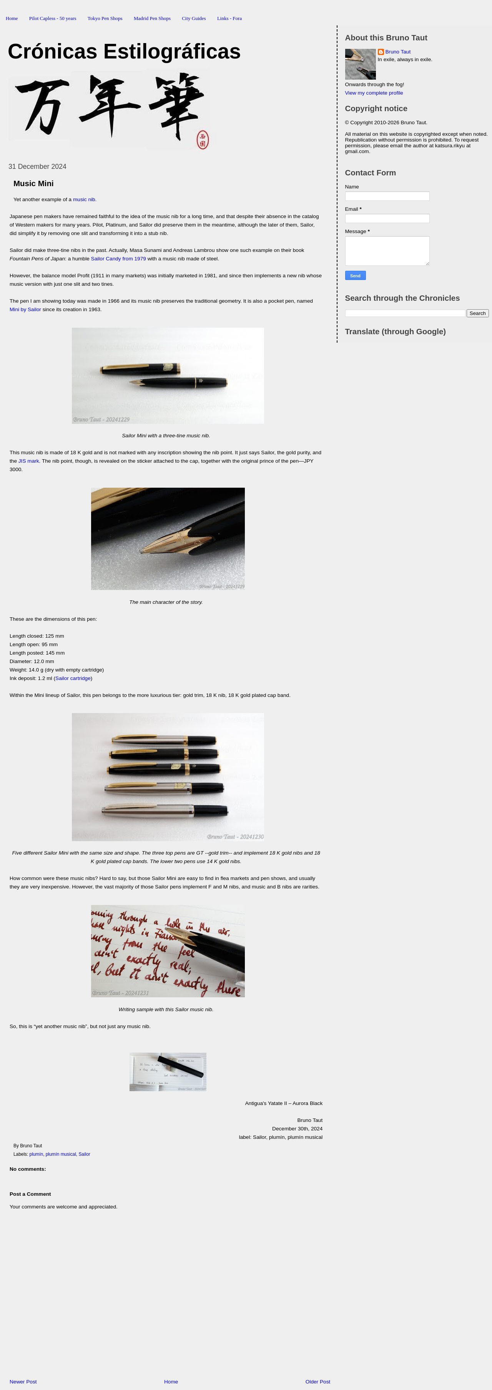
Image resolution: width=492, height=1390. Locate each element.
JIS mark (28, 461)
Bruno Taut (398, 52)
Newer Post (23, 1382)
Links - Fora (229, 18)
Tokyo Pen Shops (105, 18)
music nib (84, 199)
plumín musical (61, 1154)
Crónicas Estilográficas (124, 51)
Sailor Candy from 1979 (118, 259)
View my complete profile (374, 93)
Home (12, 18)
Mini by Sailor (25, 309)
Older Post (318, 1382)
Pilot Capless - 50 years (52, 18)
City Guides (194, 18)
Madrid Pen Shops (152, 18)
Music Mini (33, 183)
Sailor (84, 1154)
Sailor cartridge (73, 678)
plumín (36, 1154)
